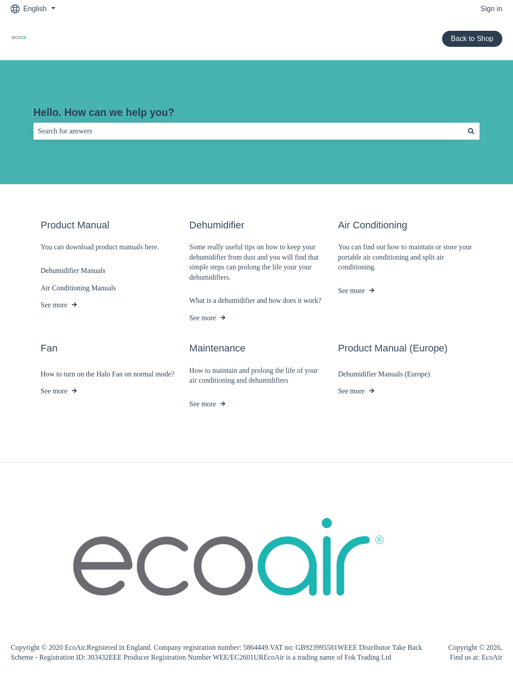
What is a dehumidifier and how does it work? (255, 301)
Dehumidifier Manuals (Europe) (384, 374)
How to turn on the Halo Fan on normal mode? (107, 374)
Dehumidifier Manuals (73, 270)
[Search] (471, 131)
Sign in (491, 8)
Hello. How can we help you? (103, 112)
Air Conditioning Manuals (78, 288)
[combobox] (248, 131)
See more (54, 305)
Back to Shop (472, 38)
